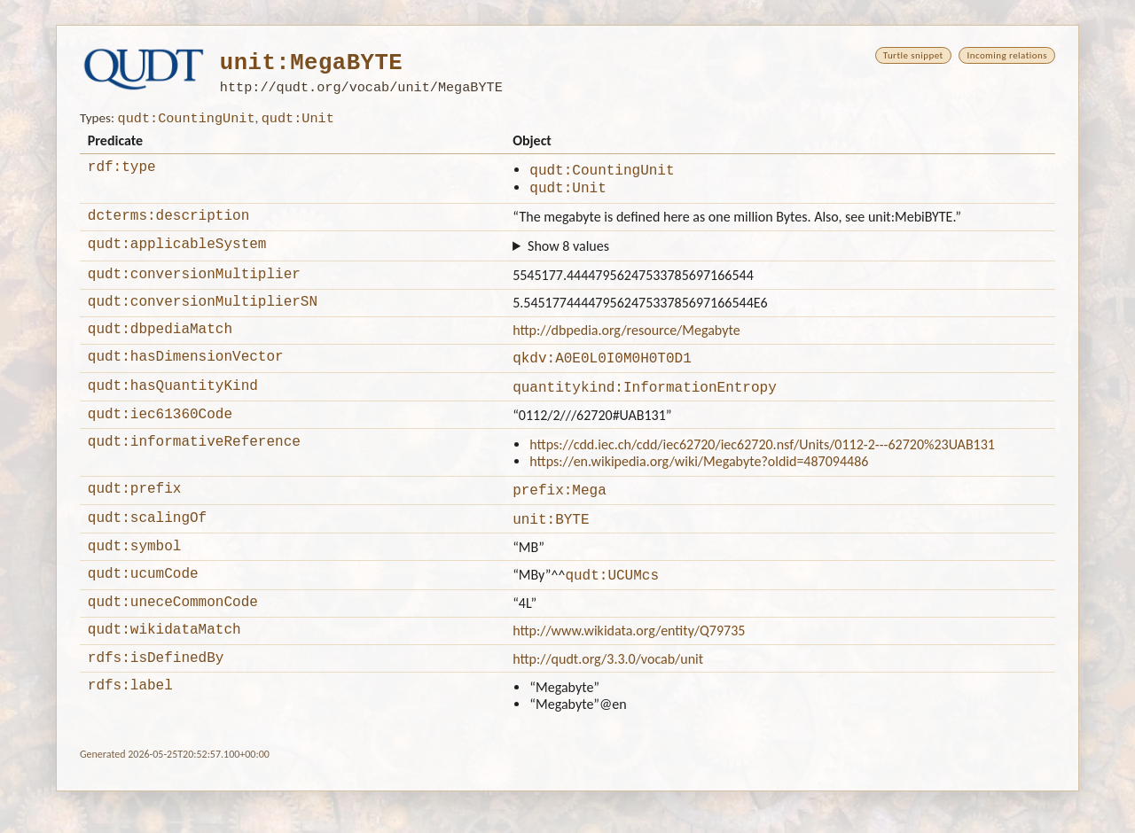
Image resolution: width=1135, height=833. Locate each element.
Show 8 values (568, 257)
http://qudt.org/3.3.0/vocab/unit (608, 697)
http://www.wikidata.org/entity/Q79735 (629, 666)
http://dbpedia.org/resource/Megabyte (626, 347)
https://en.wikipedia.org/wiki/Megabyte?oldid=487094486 (698, 487)
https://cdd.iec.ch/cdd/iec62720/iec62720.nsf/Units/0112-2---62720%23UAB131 (762, 470)
